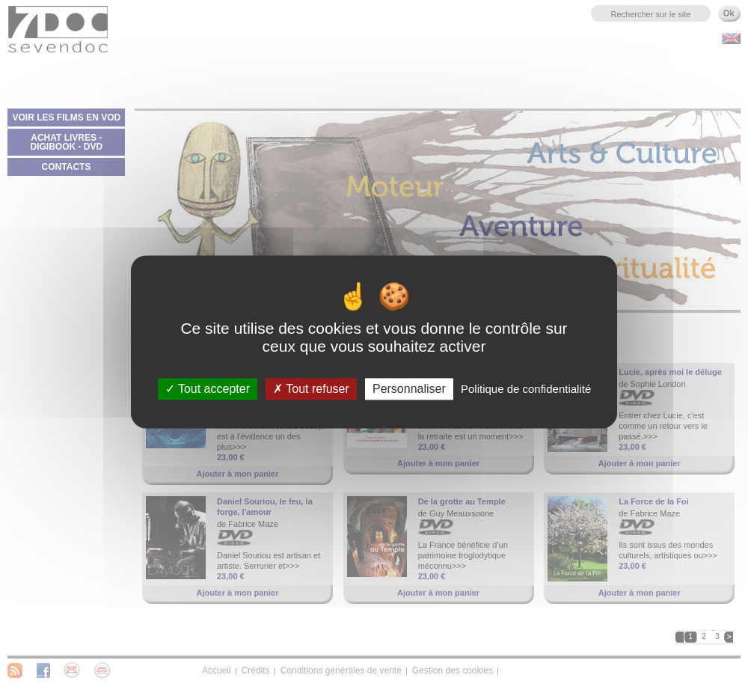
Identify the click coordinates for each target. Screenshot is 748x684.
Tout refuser (311, 388)
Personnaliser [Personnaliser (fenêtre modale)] (409, 388)
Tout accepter (207, 388)
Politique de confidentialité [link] (526, 388)
